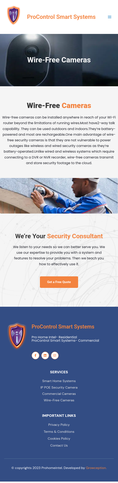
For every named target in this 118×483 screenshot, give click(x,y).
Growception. (96, 469)
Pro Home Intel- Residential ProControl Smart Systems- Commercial (65, 340)
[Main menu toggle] (109, 17)
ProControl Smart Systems (63, 328)
